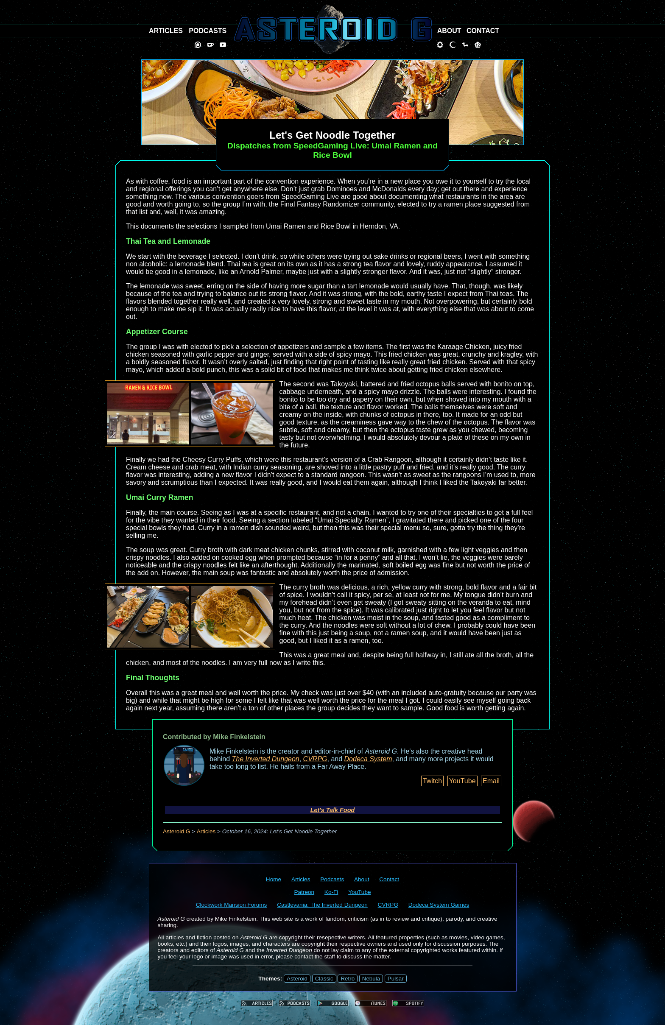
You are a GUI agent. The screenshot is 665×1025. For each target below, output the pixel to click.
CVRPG (315, 758)
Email (491, 781)
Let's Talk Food (332, 810)
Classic (324, 978)
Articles (206, 831)
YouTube (462, 781)
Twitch (432, 781)
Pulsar (396, 978)
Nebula (371, 978)
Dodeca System (368, 758)
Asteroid (297, 978)
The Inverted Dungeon (265, 758)
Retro (348, 978)
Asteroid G (176, 831)
